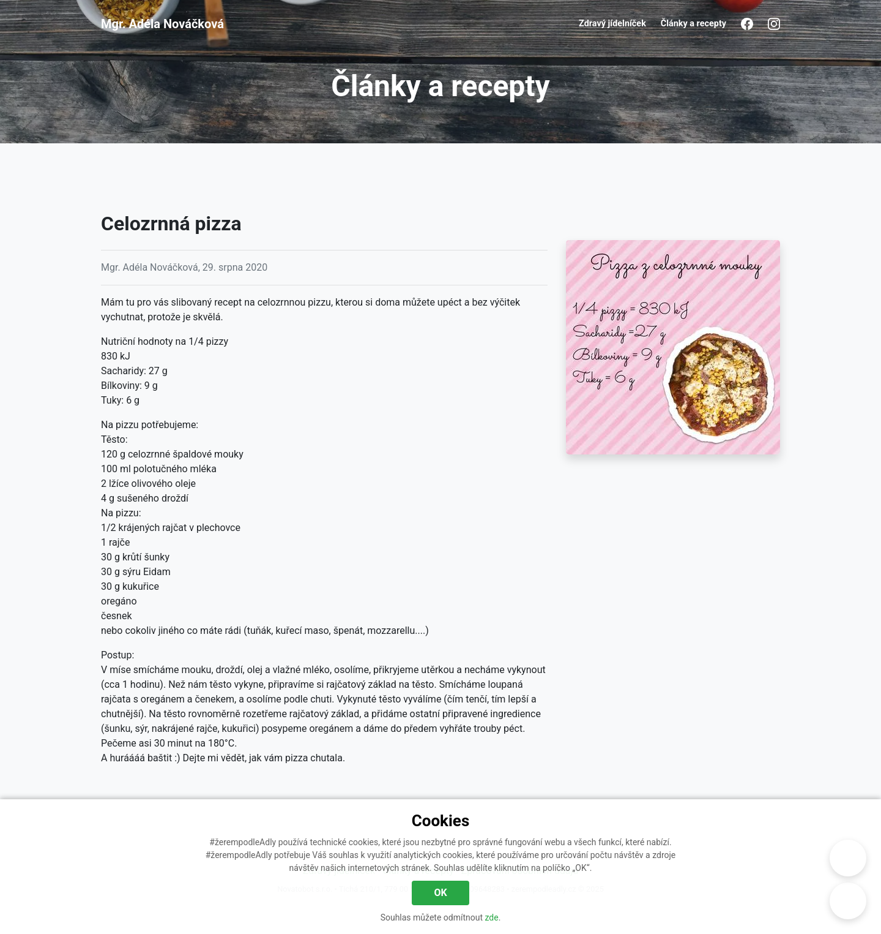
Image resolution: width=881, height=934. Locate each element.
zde (492, 917)
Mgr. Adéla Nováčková (162, 24)
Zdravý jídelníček (612, 23)
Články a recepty (693, 23)
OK (440, 892)
